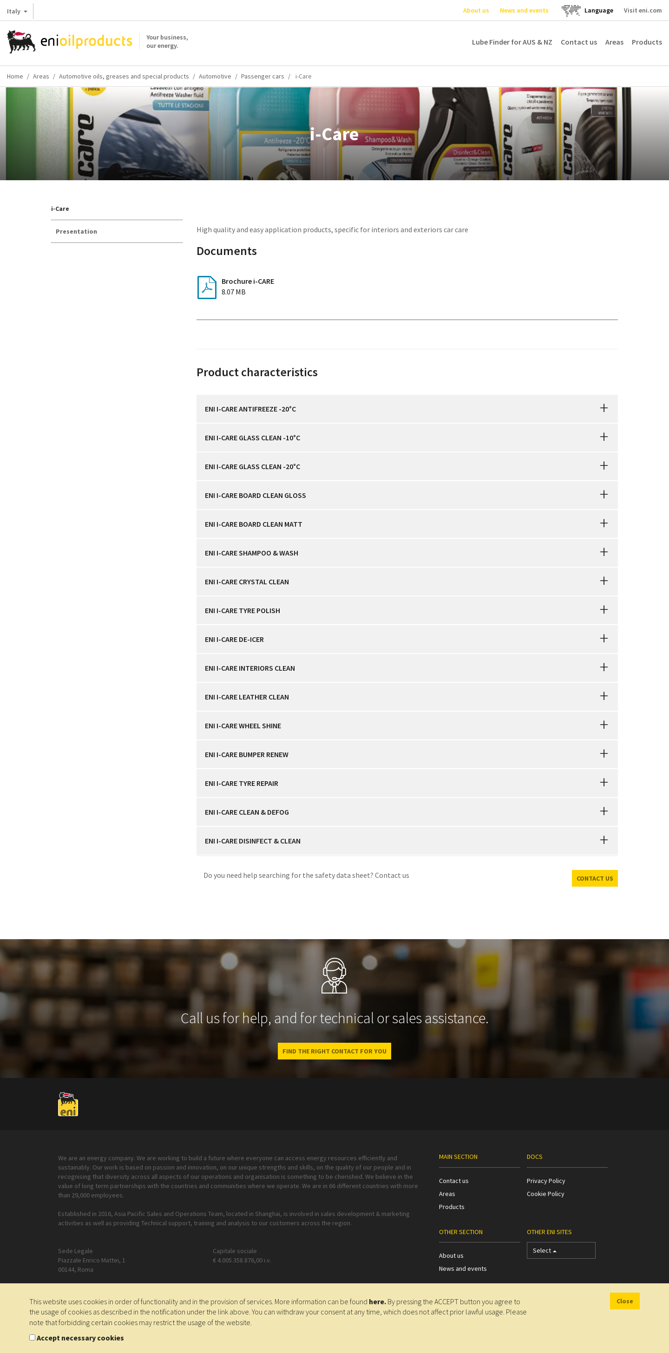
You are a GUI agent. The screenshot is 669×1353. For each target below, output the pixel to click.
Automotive (215, 76)
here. (377, 1301)
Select (545, 1252)
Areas (614, 41)
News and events (524, 10)
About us (476, 10)
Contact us (579, 41)
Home (15, 76)
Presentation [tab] (76, 231)
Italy (17, 13)
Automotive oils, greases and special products (124, 76)
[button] (604, 408)
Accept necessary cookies (80, 1337)
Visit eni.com (643, 10)
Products (647, 41)
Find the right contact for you (334, 1051)
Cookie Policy (545, 1194)
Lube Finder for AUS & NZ (512, 41)
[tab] (407, 409)
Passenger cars (262, 76)
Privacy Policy (546, 1181)
